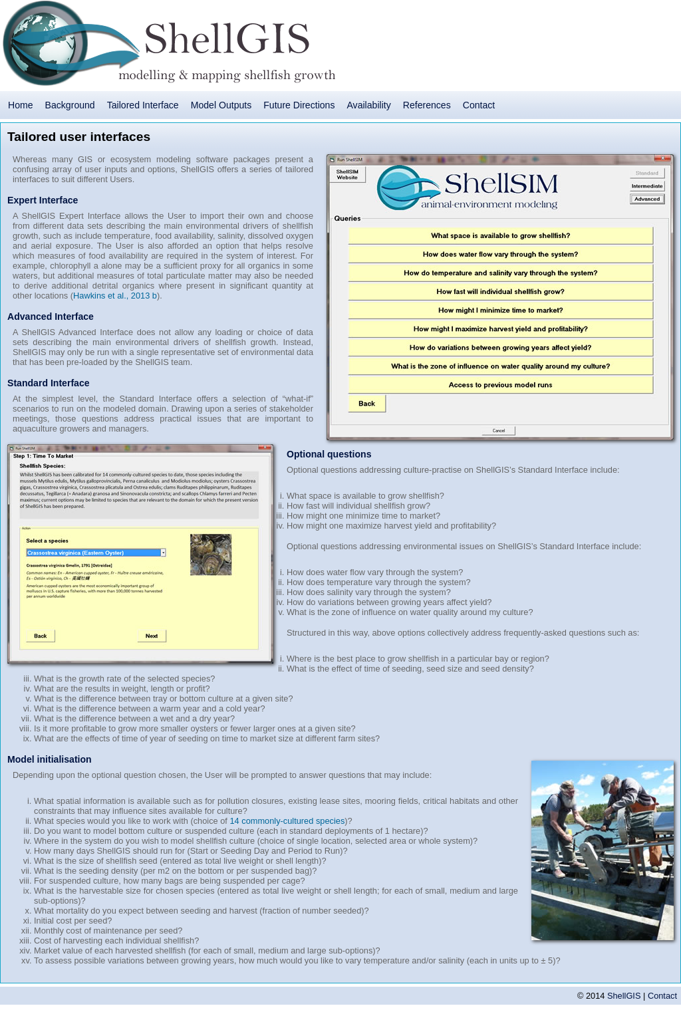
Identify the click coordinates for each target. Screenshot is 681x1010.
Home (20, 105)
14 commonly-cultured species (286, 821)
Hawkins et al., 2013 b (115, 296)
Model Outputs (221, 105)
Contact (479, 105)
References (427, 105)
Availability (368, 105)
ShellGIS (624, 996)
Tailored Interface (143, 105)
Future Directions (299, 105)
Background (70, 105)
